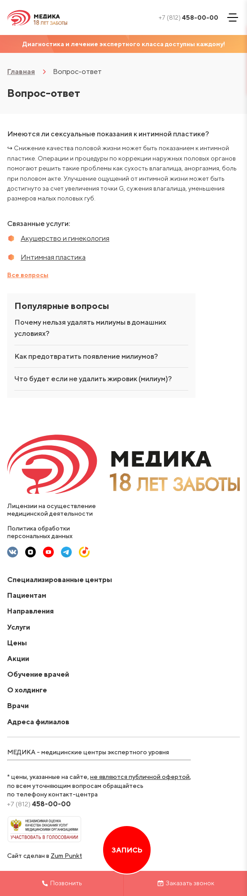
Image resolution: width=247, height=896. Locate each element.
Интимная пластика (53, 257)
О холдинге (27, 690)
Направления (30, 611)
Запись (126, 850)
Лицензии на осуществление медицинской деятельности (51, 509)
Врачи (18, 705)
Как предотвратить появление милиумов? (86, 356)
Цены (17, 643)
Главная (21, 71)
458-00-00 (188, 17)
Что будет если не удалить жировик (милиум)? (93, 378)
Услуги (18, 627)
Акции (18, 658)
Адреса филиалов (38, 722)
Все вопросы (27, 274)
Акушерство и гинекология (65, 238)
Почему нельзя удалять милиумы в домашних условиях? (90, 328)
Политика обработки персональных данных (40, 532)
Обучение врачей (38, 674)
